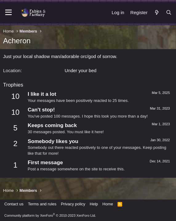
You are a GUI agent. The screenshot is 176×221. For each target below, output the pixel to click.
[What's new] (156, 12)
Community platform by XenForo (50, 215)
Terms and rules (42, 204)
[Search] (169, 12)
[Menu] (8, 12)
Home (107, 204)
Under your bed (80, 70)
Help (94, 204)
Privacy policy (73, 204)
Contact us (13, 204)
